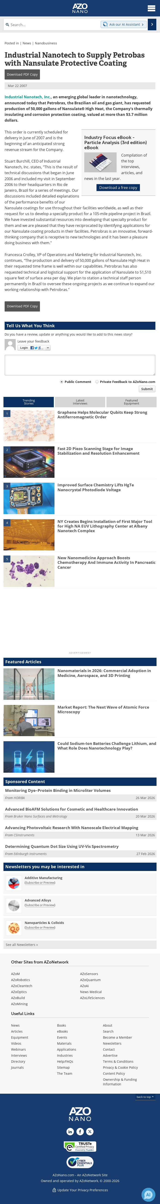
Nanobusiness (46, 43)
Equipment (19, 1037)
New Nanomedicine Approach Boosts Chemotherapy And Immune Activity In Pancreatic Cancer (106, 562)
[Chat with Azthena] (148, 1195)
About (107, 1025)
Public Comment (78, 382)
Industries (65, 1055)
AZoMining (19, 1004)
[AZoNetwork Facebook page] (80, 1131)
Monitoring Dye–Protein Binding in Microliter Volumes (58, 790)
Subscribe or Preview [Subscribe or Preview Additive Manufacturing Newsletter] (40, 882)
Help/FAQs (65, 1061)
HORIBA (19, 798)
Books (61, 1025)
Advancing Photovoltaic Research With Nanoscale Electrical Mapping (71, 827)
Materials (64, 1043)
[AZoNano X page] (90, 1131)
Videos (16, 1043)
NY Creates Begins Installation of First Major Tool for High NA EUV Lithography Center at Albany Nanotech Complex (104, 526)
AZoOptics (19, 992)
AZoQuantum (90, 980)
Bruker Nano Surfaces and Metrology (40, 816)
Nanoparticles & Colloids (44, 922)
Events (62, 1037)
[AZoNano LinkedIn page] (70, 1131)
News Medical (91, 992)
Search (108, 1031)
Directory (18, 1061)
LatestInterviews (80, 401)
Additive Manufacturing (43, 878)
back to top (145, 1097)
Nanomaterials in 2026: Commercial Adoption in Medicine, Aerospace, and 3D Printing (104, 673)
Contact (109, 1049)
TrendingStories (29, 401)
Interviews (19, 1055)
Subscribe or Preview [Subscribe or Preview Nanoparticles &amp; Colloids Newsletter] (40, 927)
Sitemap (63, 1067)
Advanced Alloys (38, 900)
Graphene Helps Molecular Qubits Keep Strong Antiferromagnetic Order (102, 415)
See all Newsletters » (22, 944)
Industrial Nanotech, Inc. (28, 96)
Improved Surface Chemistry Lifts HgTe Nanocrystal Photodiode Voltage (95, 487)
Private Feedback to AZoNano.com (127, 382)
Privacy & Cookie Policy (120, 1067)
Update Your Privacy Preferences (80, 1190)
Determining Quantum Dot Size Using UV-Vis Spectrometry (62, 846)
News (27, 43)
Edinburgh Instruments (30, 854)
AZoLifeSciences (92, 998)
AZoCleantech (21, 986)
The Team (64, 1073)
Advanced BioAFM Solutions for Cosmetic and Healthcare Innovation (71, 809)
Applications (66, 1049)
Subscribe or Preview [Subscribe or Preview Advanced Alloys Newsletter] (40, 905)
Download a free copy (118, 187)
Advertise (110, 1055)
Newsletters (112, 1043)
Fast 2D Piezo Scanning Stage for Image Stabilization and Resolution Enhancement (98, 451)
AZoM (15, 974)
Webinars (18, 1049)
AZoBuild (18, 998)
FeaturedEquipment (131, 401)
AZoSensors (89, 974)
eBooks (62, 1031)
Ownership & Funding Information (120, 1081)
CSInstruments (24, 835)
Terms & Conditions (118, 1061)
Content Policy (114, 1073)
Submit (147, 389)
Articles (17, 1031)
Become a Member (117, 1037)
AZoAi (84, 986)
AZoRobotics (20, 980)
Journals (17, 1067)
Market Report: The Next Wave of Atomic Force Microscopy (103, 709)
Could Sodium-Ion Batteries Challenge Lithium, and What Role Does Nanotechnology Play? (106, 746)
